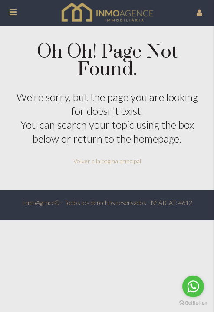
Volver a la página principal (107, 161)
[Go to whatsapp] (193, 286)
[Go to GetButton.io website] (193, 303)
